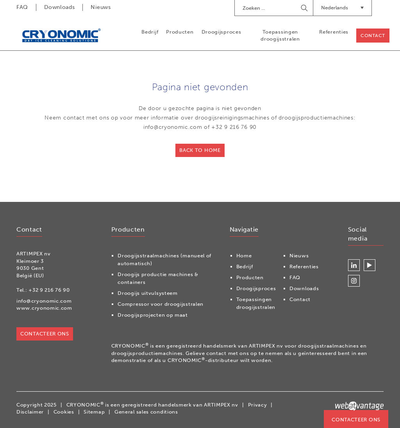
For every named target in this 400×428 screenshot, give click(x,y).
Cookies (64, 412)
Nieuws (101, 7)
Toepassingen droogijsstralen (280, 35)
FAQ (22, 7)
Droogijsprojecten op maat (153, 315)
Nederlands (342, 8)
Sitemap (94, 412)
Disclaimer (30, 412)
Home (244, 256)
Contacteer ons (356, 420)
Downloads (59, 7)
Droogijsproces (221, 32)
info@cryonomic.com (44, 301)
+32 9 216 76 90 (49, 290)
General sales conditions (146, 412)
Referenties (333, 32)
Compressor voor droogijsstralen (161, 304)
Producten (179, 32)
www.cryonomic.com (44, 308)
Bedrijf (149, 32)
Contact (373, 35)
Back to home (199, 150)
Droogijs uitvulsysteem (147, 293)
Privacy (257, 405)
